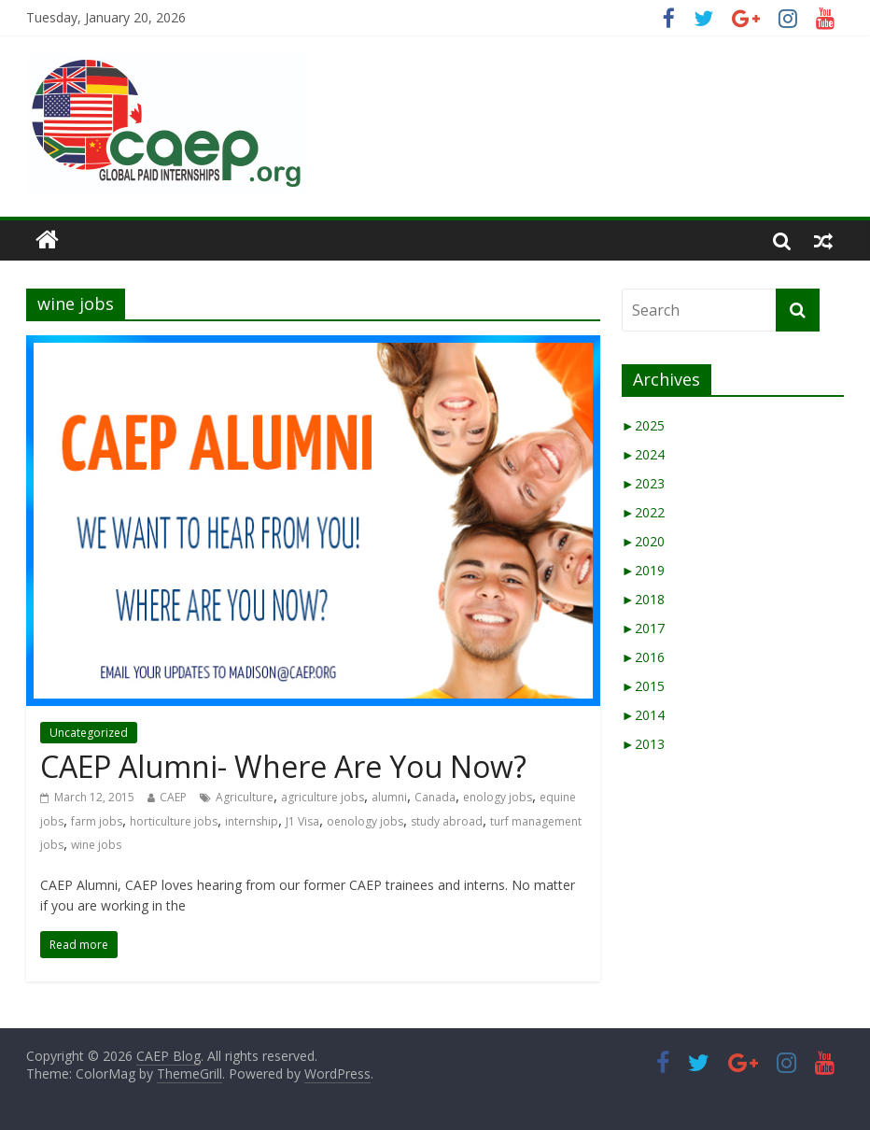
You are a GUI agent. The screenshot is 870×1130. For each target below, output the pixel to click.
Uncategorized (88, 733)
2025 (643, 425)
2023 (643, 483)
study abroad (447, 821)
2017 (643, 628)
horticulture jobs (174, 821)
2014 (643, 715)
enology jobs (497, 797)
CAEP (173, 797)
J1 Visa (302, 821)
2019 (643, 570)
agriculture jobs (322, 797)
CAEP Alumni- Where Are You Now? (283, 766)
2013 (643, 744)
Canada (435, 797)
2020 (643, 541)
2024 (643, 454)
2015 (643, 686)
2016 (643, 657)
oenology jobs (365, 821)
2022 (643, 512)
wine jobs (96, 845)
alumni (389, 797)
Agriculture (245, 797)
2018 (643, 599)
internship (251, 821)
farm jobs (96, 821)
